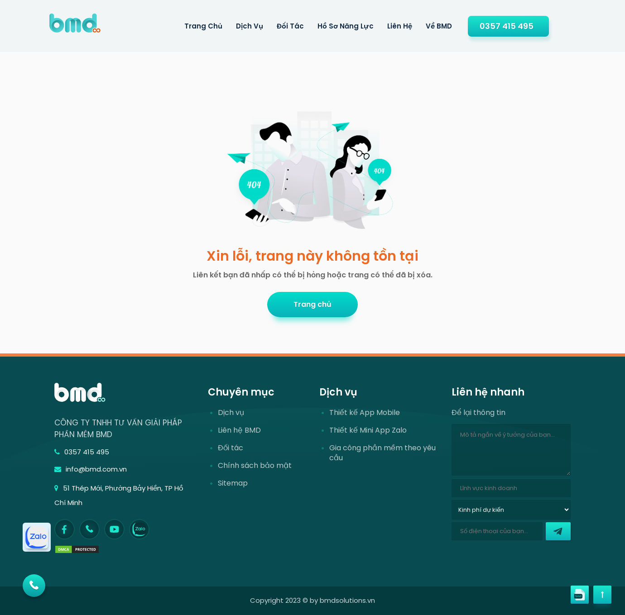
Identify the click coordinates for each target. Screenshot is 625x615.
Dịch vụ (231, 413)
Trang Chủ (203, 26)
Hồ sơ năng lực (345, 26)
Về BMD (439, 26)
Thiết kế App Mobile (364, 413)
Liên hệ (399, 26)
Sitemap (233, 483)
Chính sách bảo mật (255, 466)
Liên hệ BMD (239, 430)
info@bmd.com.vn (90, 469)
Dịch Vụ (249, 26)
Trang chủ (312, 304)
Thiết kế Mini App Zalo (368, 430)
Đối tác (290, 26)
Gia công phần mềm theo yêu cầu (382, 453)
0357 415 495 (507, 26)
